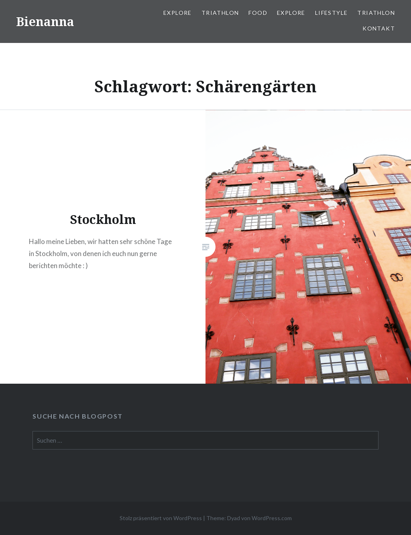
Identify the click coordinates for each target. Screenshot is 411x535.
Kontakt (378, 28)
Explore (177, 12)
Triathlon (220, 12)
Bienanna (45, 21)
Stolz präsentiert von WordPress (161, 518)
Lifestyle (331, 12)
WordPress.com (272, 518)
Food (257, 12)
